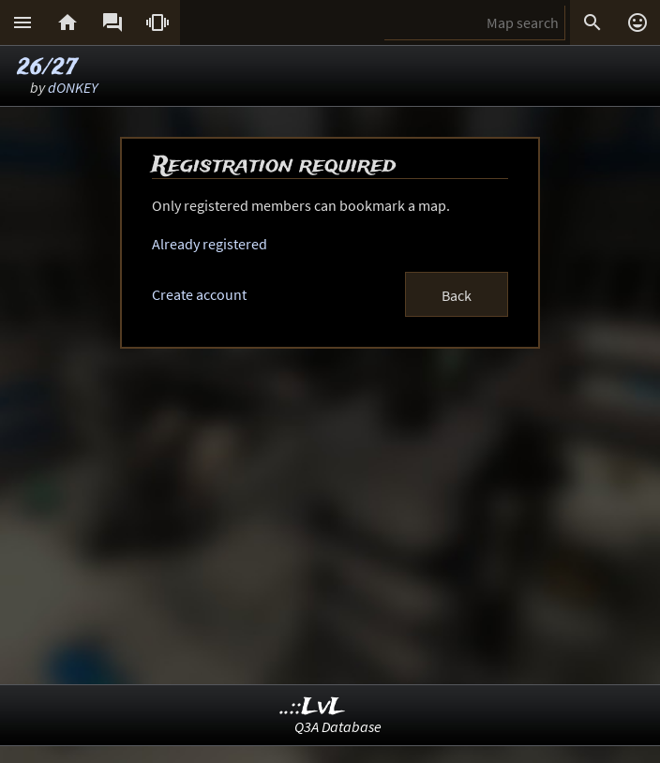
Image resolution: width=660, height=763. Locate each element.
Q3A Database (338, 726)
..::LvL (312, 707)
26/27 (47, 68)
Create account (199, 294)
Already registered (209, 243)
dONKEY (73, 87)
